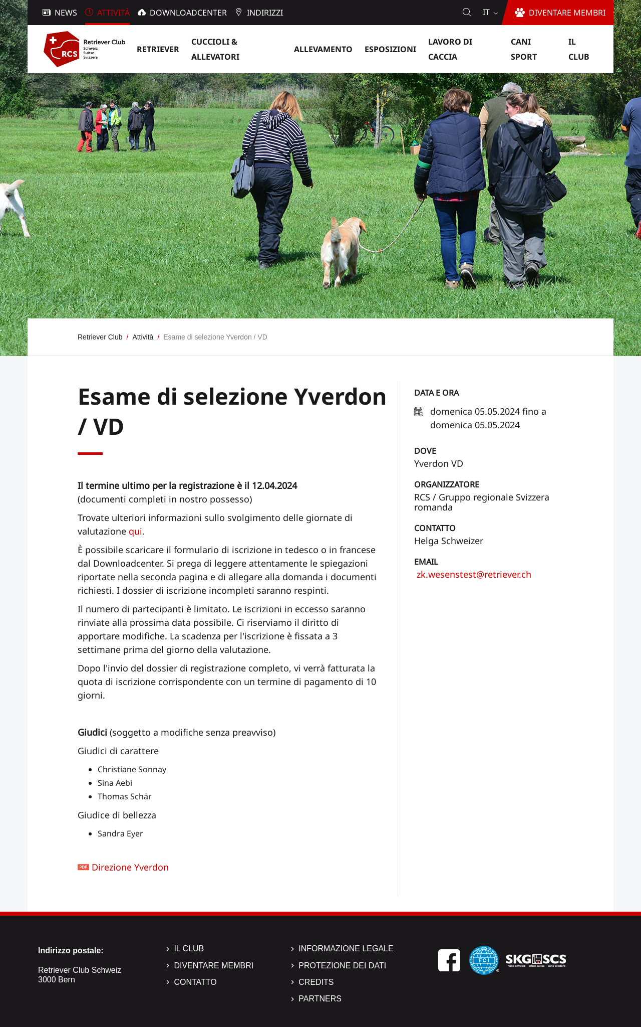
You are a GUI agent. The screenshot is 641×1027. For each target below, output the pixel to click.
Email (426, 562)
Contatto (435, 528)
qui (135, 531)
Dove (425, 451)
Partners (320, 998)
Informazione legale (345, 948)
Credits (316, 982)
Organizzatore (446, 484)
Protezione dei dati (342, 965)
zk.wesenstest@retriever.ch (472, 574)
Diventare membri (213, 965)
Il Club (189, 948)
